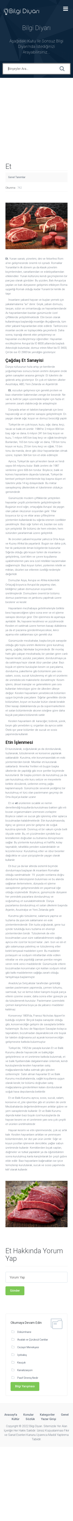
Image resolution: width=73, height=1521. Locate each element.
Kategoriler (47, 1414)
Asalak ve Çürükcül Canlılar (32, 1339)
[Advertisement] (36, 114)
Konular (28, 1414)
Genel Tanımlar (16, 177)
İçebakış (22, 1354)
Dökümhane (24, 1332)
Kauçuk (21, 1362)
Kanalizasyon (25, 1370)
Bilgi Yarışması (25, 1386)
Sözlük (30, 1419)
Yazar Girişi (48, 1419)
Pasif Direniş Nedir (27, 1377)
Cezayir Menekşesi (28, 1347)
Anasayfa (10, 1414)
